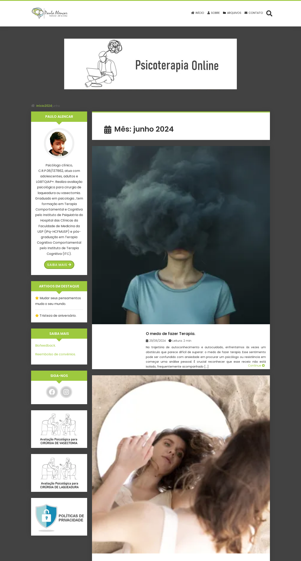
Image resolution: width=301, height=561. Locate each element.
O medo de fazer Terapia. (191, 155)
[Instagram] (66, 392)
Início (40, 106)
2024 (48, 106)
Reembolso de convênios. (55, 354)
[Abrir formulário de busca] (269, 13)
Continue (256, 203)
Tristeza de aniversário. (58, 315)
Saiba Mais (59, 264)
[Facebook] (52, 392)
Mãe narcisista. (178, 222)
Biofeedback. (45, 345)
